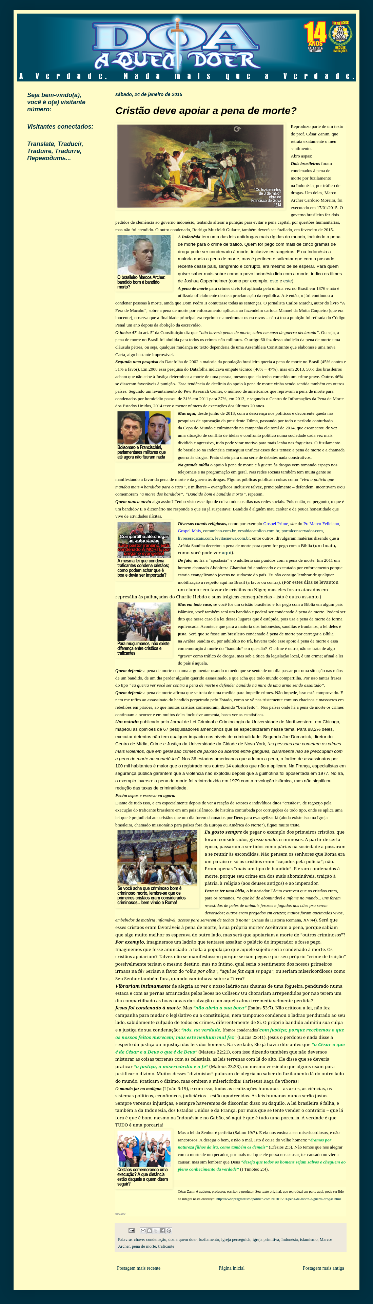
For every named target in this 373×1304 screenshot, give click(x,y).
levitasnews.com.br (232, 538)
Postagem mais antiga (323, 1268)
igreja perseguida (235, 1239)
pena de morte (144, 1246)
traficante (166, 1246)
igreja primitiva (266, 1239)
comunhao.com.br (219, 530)
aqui (226, 552)
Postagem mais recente (138, 1268)
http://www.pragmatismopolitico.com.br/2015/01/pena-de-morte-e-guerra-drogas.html (278, 1199)
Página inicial (232, 1268)
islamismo (309, 1239)
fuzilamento (209, 1239)
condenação (156, 1239)
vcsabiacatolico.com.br (258, 530)
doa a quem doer (183, 1239)
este (274, 280)
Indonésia (289, 1239)
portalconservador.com (302, 530)
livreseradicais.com (195, 538)
